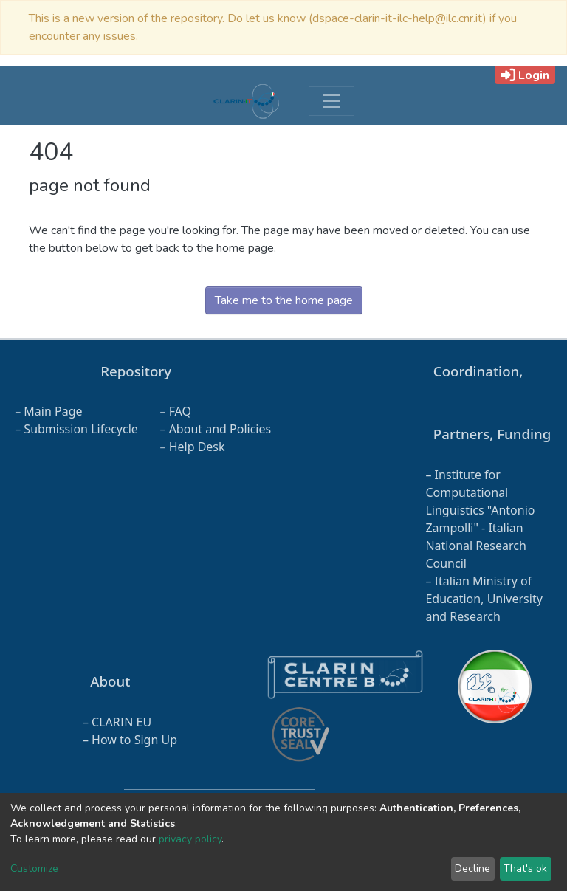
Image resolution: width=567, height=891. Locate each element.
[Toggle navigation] (331, 101)
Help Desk (197, 446)
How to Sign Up (134, 740)
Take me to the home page (284, 300)
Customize (34, 868)
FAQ (180, 411)
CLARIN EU (121, 722)
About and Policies (220, 429)
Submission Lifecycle (81, 429)
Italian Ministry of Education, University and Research (483, 599)
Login (525, 75)
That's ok (525, 868)
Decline (472, 868)
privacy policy (190, 839)
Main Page (53, 411)
